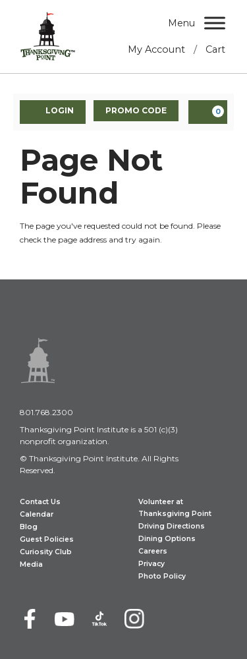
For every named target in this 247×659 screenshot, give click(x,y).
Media (31, 564)
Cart (215, 49)
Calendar (36, 514)
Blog (29, 527)
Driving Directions (171, 526)
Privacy (151, 563)
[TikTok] (99, 619)
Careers (152, 551)
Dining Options (167, 538)
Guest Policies (47, 539)
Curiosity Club (46, 552)
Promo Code (136, 110)
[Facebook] (30, 619)
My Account (156, 49)
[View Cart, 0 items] (207, 112)
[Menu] (214, 22)
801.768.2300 (46, 412)
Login (53, 111)
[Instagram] (134, 619)
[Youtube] (64, 619)
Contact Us (40, 502)
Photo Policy (162, 576)
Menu (181, 23)
